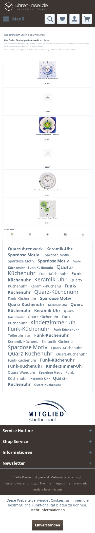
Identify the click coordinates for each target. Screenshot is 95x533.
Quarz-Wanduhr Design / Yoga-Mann (47, 134)
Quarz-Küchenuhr (56, 291)
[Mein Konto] (74, 19)
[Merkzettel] (62, 19)
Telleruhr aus (20, 335)
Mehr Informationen (47, 509)
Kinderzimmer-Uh (52, 322)
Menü (13, 18)
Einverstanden (47, 525)
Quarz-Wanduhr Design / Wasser (47, 78)
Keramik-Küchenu (46, 286)
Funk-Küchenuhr (41, 267)
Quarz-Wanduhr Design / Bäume (47, 218)
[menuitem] (13, 19)
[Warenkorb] (87, 19)
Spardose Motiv (24, 255)
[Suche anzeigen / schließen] (50, 19)
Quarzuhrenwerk (26, 249)
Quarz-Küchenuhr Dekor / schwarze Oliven (47, 190)
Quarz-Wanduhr (22, 372)
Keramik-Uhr (59, 249)
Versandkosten (16, 483)
